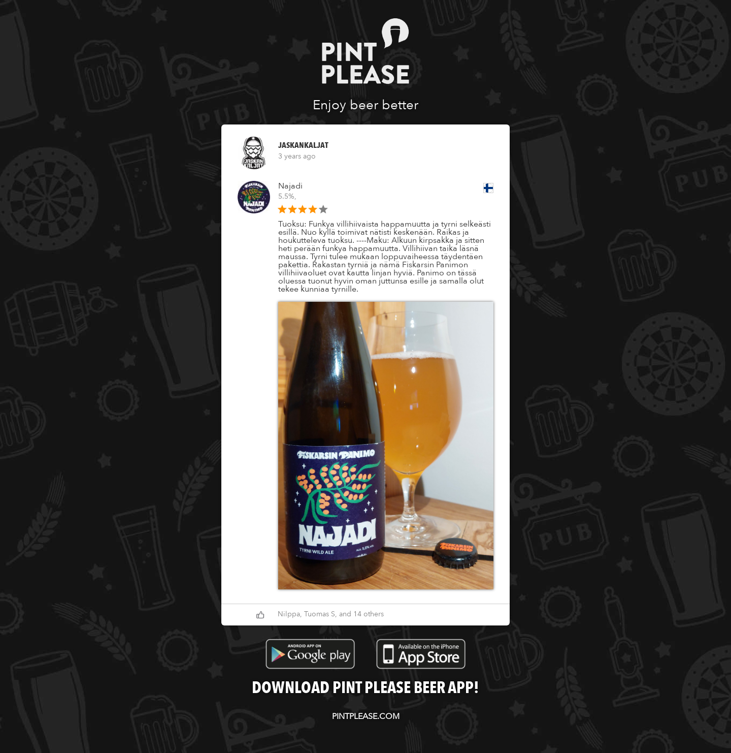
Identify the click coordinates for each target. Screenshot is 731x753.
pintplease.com (366, 716)
